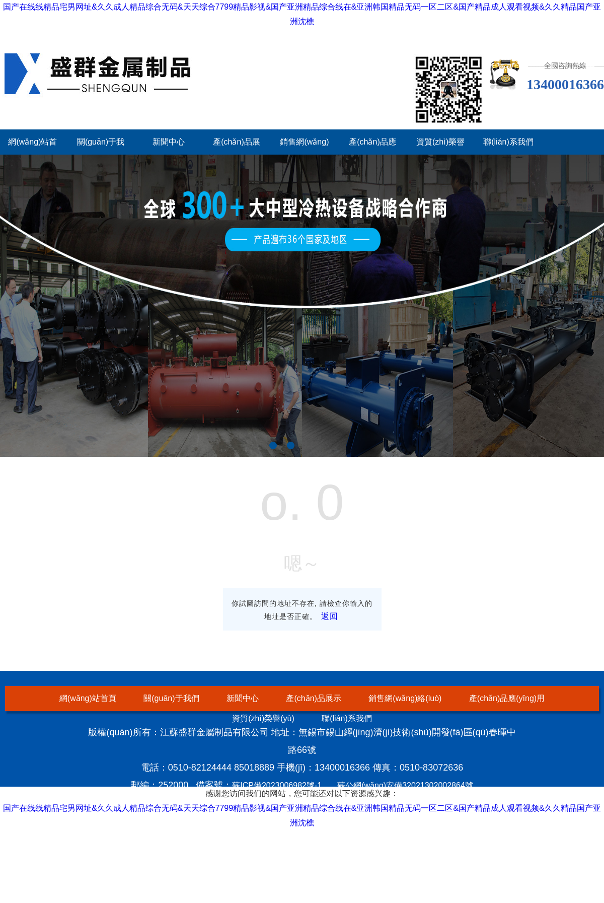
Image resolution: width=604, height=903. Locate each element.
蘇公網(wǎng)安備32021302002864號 (405, 785)
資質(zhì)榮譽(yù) (263, 718)
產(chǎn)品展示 (313, 698)
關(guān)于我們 (171, 698)
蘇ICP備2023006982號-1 (277, 785)
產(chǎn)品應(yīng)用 (507, 698)
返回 (329, 616)
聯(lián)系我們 (508, 141)
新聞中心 (169, 141)
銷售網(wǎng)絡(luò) (404, 698)
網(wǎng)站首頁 (87, 698)
